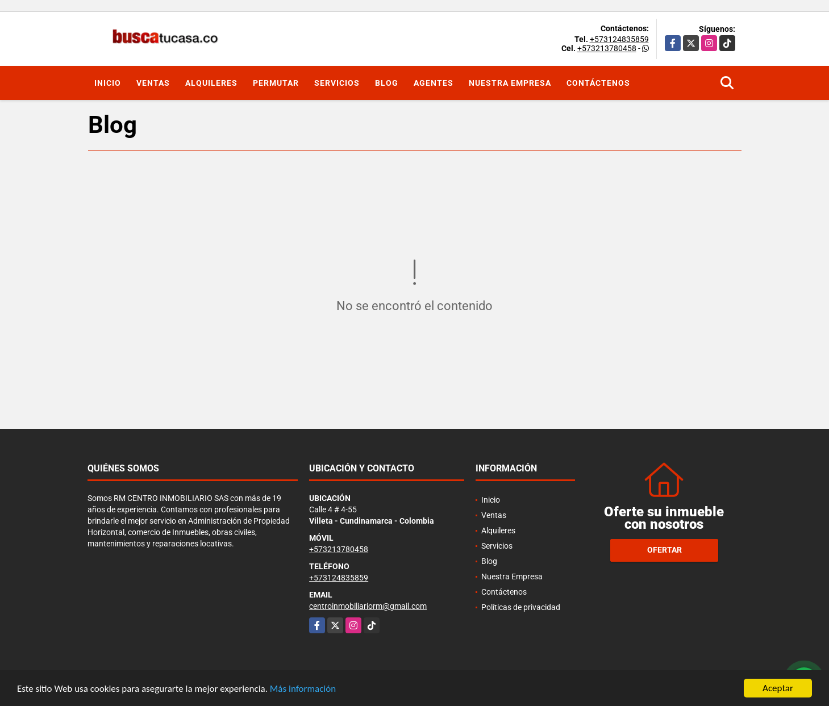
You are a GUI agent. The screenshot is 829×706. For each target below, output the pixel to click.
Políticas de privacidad (520, 607)
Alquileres (211, 82)
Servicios (337, 82)
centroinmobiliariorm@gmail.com (368, 606)
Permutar (276, 82)
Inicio (107, 82)
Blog (386, 82)
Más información (303, 689)
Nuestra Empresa (510, 82)
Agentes (433, 82)
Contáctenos (598, 82)
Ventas (153, 82)
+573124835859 (619, 39)
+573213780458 (606, 48)
